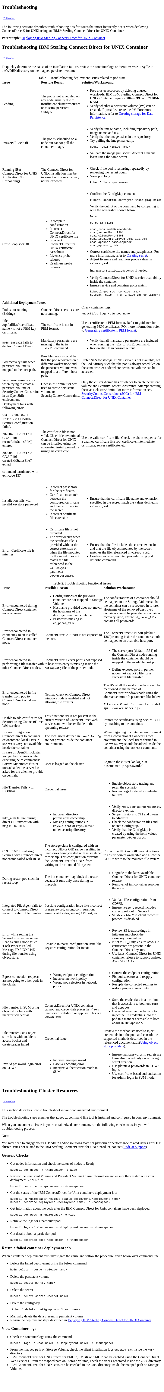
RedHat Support (135, 1157)
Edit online (9, 18)
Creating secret (137, 264)
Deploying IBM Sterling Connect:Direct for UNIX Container (63, 38)
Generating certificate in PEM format (110, 340)
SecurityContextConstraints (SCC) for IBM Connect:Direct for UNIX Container (111, 406)
